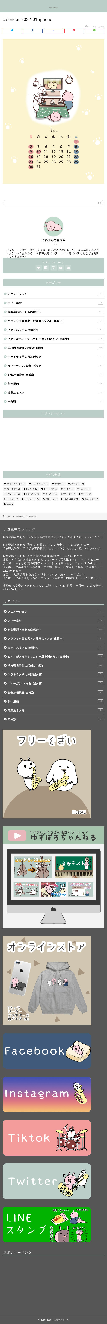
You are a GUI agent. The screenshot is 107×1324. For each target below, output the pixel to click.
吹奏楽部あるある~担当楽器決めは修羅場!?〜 (32, 555)
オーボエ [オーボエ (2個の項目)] (59, 484)
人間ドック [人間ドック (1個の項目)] (51, 499)
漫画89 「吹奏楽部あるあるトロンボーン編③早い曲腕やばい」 (43, 578)
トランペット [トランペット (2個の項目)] (13, 494)
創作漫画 (55, 383)
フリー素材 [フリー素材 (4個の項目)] (69, 494)
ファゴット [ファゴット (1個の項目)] (51, 494)
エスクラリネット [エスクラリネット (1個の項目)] (39, 484)
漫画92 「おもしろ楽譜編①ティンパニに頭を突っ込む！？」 (41, 563)
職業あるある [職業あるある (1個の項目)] (91, 499)
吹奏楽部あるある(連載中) (55, 311)
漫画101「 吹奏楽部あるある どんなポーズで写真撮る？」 (40, 559)
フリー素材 (55, 303)
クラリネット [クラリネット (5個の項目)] (77, 484)
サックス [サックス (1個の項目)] (68, 489)
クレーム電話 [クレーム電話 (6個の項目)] (13, 489)
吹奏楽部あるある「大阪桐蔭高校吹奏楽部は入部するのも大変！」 (45, 537)
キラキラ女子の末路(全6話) (55, 356)
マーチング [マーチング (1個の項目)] (12, 499)
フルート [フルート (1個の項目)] (86, 494)
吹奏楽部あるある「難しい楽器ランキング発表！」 (35, 544)
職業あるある (55, 392)
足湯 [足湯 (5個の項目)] (9, 504)
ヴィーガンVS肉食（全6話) (55, 365)
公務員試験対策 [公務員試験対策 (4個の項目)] (70, 499)
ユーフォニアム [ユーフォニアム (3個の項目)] (31, 499)
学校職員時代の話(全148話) (55, 347)
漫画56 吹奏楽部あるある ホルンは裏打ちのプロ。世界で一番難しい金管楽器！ (53, 585)
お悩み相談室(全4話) (55, 374)
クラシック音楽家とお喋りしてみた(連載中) (55, 320)
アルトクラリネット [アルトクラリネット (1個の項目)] (15, 484)
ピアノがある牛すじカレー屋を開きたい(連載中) (55, 338)
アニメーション (55, 293)
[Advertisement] (29, 442)
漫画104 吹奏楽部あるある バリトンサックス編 (33, 574)
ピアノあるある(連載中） (55, 329)
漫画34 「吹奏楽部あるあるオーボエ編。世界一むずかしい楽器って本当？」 (51, 566)
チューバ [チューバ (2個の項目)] (84, 489)
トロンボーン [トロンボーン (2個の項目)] (32, 494)
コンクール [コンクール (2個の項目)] (32, 489)
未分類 (55, 401)
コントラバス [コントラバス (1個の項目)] (50, 489)
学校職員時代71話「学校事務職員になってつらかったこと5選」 (43, 548)
